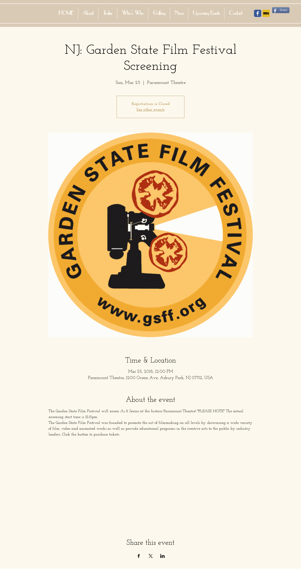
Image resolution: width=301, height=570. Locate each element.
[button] (132, 13)
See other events (150, 110)
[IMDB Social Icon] (266, 13)
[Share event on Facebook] (138, 556)
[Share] (280, 10)
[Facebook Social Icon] (257, 13)
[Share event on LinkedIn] (162, 556)
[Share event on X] (150, 556)
